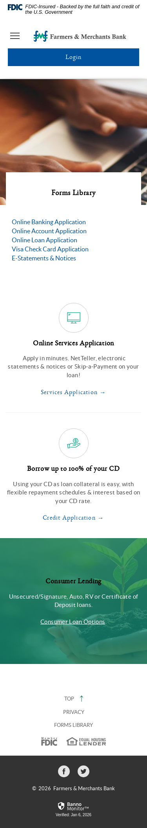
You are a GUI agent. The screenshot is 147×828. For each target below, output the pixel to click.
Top (73, 699)
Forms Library (73, 725)
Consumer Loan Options (72, 621)
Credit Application (69, 518)
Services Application (69, 392)
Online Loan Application (44, 239)
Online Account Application (49, 230)
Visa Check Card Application (50, 249)
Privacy (73, 712)
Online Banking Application (49, 221)
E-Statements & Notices (44, 258)
